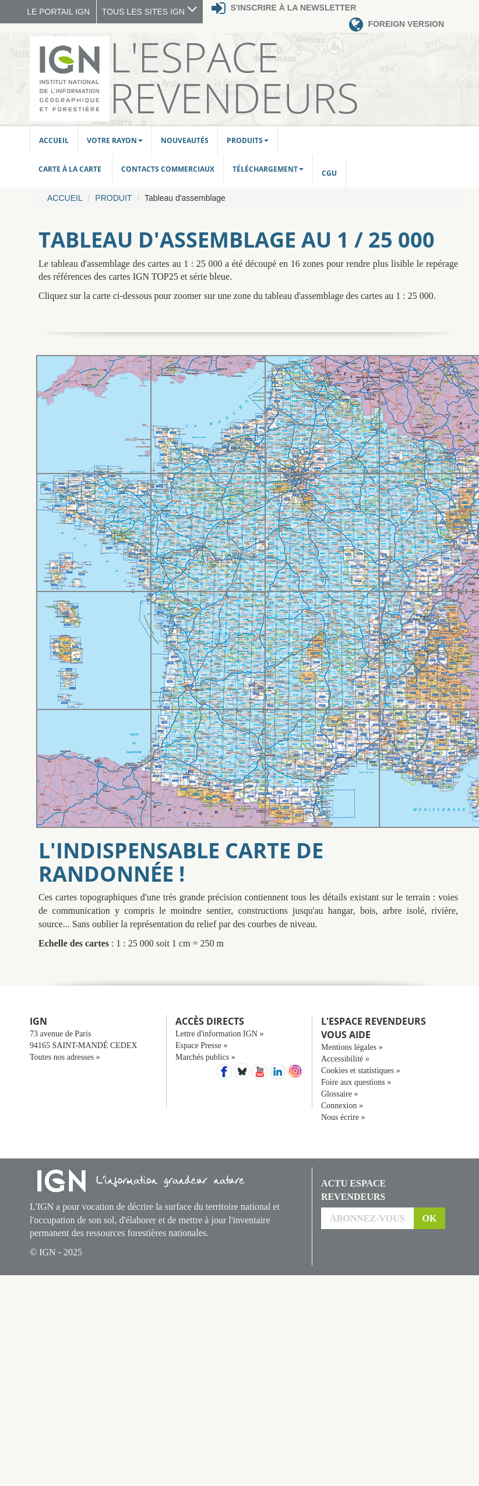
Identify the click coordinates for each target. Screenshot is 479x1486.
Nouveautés (185, 140)
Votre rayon (115, 140)
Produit (113, 198)
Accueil (54, 140)
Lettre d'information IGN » (219, 1033)
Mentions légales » (352, 1047)
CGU (329, 173)
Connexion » (342, 1105)
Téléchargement (268, 169)
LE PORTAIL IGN (58, 11)
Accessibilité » (345, 1059)
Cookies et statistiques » (360, 1070)
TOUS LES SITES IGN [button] (150, 11)
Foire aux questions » (356, 1082)
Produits (248, 140)
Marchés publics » (205, 1057)
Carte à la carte (70, 169)
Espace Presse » (201, 1045)
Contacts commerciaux (167, 169)
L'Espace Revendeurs (234, 77)
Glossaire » (339, 1094)
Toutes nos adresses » (65, 1057)
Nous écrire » (343, 1117)
